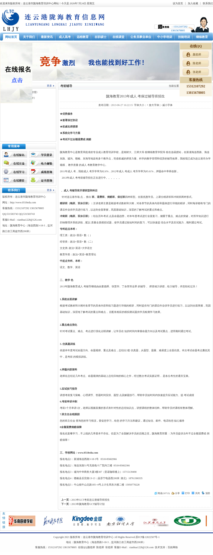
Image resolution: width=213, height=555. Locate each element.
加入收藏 (193, 3)
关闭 (195, 493)
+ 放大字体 (153, 105)
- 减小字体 (167, 105)
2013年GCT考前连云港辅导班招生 (90, 499)
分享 (175, 493)
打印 (185, 493)
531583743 (12, 213)
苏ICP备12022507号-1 (148, 537)
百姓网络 (173, 547)
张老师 (109, 547)
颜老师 (91, 547)
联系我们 (208, 3)
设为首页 (178, 3)
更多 (49, 85)
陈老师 (100, 547)
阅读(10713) (162, 493)
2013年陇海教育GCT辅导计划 (88, 504)
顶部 (205, 493)
